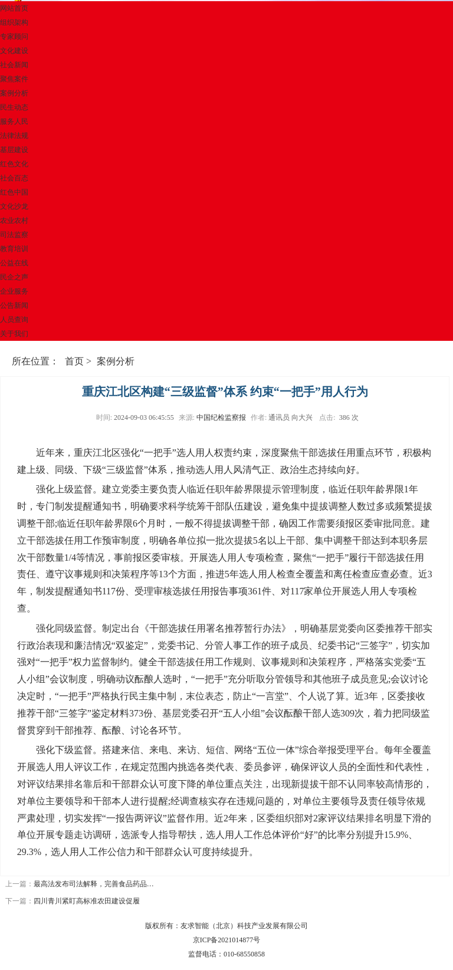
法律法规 (14, 135)
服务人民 (14, 121)
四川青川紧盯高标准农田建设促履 (87, 901)
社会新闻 (14, 65)
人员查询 (14, 319)
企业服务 (14, 291)
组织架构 (14, 22)
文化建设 (14, 51)
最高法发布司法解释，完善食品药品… (94, 884)
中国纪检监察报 (221, 417)
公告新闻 (14, 305)
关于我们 (14, 334)
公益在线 (14, 263)
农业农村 (14, 220)
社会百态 (14, 178)
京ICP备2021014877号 (227, 940)
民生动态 (14, 107)
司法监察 (14, 235)
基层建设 (14, 150)
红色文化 (14, 164)
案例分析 (14, 93)
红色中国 (14, 192)
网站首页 (14, 8)
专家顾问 (14, 36)
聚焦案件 (14, 79)
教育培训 (14, 249)
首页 (74, 361)
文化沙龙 (14, 206)
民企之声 (14, 277)
